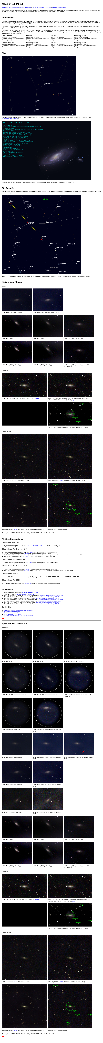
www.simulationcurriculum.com (10, 118)
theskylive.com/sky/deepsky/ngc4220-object (49, 597)
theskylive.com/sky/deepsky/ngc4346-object (49, 604)
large (73, 400)
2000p (15, 480)
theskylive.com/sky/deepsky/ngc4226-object (51, 599)
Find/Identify (15, 7)
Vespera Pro (27, 583)
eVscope (32, 552)
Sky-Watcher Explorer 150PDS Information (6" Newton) (18, 610)
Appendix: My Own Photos (59, 7)
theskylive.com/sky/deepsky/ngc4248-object (51, 595)
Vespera (26, 577)
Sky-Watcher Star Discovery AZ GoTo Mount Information (18, 615)
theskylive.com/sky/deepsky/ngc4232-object (47, 602)
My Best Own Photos (25, 7)
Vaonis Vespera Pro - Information (12, 614)
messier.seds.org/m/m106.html (30, 592)
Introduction (5, 7)
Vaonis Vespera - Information (11, 613)
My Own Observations (38, 7)
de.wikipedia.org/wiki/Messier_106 (26, 594)
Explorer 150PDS (33, 546)
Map (10, 7)
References (48, 7)
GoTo (41, 546)
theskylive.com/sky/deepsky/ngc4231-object (49, 601)
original (37, 398)
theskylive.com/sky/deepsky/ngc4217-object (47, 598)
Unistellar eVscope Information (12, 611)
